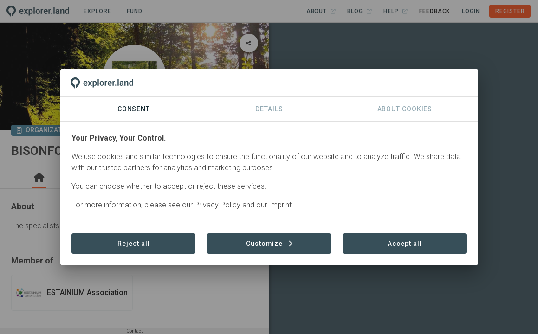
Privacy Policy (217, 204)
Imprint (280, 204)
